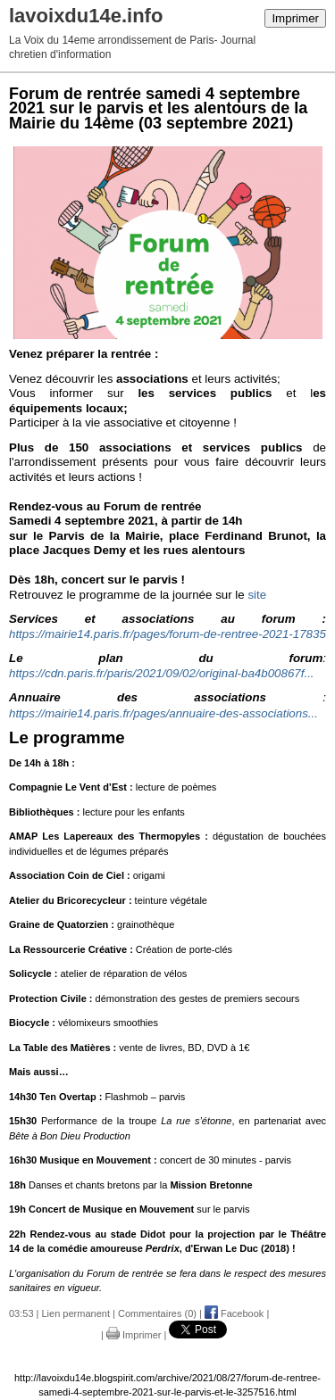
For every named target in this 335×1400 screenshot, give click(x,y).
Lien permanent (76, 1313)
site (256, 594)
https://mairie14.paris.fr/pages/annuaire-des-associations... (163, 713)
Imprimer (295, 18)
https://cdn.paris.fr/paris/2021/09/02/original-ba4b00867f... (161, 673)
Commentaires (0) (157, 1313)
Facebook (234, 1313)
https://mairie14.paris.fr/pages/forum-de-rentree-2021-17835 (167, 634)
